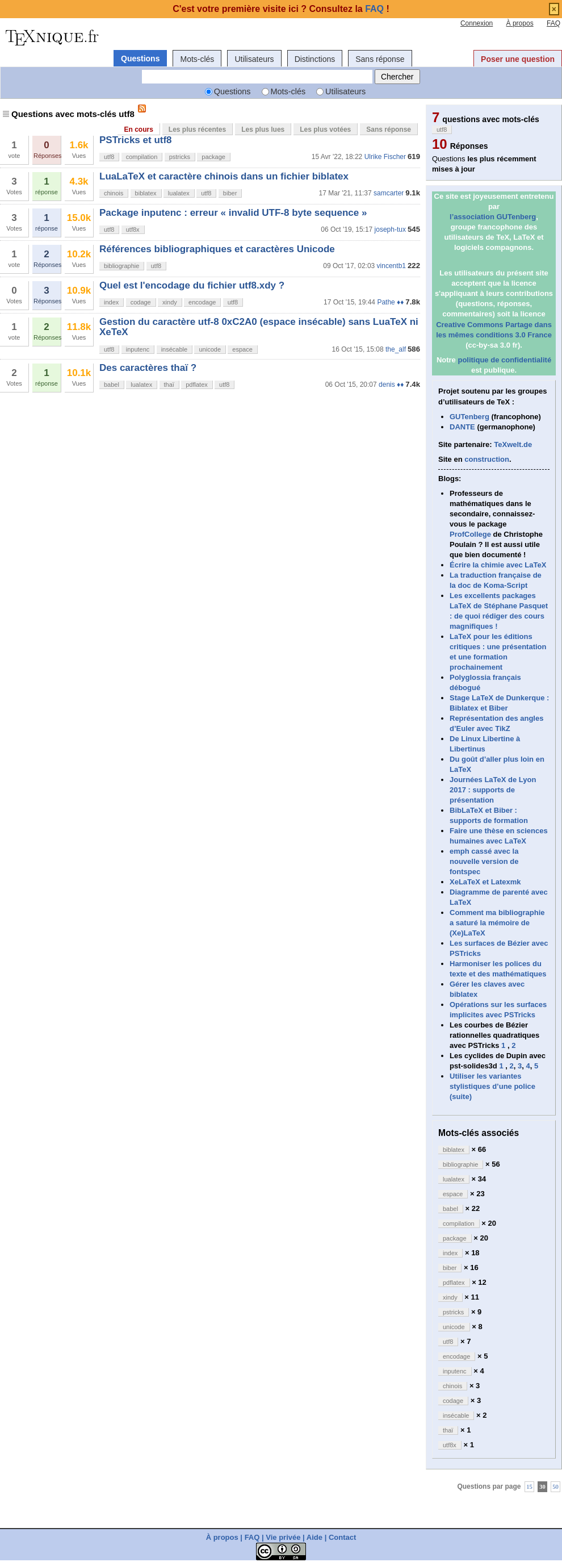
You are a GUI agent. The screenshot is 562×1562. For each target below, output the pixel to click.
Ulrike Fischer (385, 157)
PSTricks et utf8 (135, 140)
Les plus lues (262, 129)
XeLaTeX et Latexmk (485, 882)
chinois (113, 193)
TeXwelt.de (513, 444)
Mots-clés (197, 59)
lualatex (179, 193)
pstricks (179, 156)
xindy (169, 302)
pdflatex (197, 384)
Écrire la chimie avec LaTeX (498, 565)
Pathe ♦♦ (390, 302)
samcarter (389, 193)
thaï (169, 384)
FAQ (553, 23)
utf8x (133, 229)
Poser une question (518, 59)
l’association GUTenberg (493, 216)
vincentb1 (391, 266)
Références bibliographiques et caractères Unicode (217, 249)
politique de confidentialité (504, 360)
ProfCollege (470, 534)
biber (230, 193)
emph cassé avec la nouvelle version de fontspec (484, 861)
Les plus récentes (197, 129)
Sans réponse (379, 59)
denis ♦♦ (391, 385)
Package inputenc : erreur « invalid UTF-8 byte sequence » (233, 212)
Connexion (476, 23)
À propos (520, 23)
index (111, 302)
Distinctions (315, 59)
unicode (210, 349)
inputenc (138, 349)
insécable (174, 349)
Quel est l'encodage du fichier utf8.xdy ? (191, 285)
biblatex (146, 193)
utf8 (109, 156)
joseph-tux (390, 229)
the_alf (395, 349)
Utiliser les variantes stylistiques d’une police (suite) (492, 1086)
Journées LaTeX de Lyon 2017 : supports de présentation (493, 789)
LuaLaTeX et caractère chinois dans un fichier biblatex (224, 176)
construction (486, 459)
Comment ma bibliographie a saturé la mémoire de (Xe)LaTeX (497, 922)
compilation (142, 156)
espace (242, 349)
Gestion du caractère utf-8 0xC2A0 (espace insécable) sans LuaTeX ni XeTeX (258, 326)
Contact (342, 1537)
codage (141, 302)
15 (529, 1487)
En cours (138, 129)
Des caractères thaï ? (147, 367)
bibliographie (121, 265)
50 (555, 1487)
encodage (202, 302)
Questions (140, 58)
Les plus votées (325, 129)
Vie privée (283, 1537)
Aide (314, 1537)
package (213, 156)
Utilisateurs (254, 59)
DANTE (462, 427)
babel (111, 384)
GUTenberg (469, 416)
